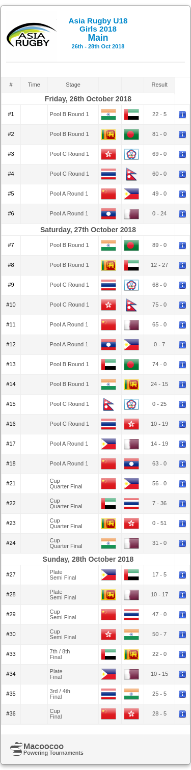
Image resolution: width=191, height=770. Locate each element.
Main (97, 32)
